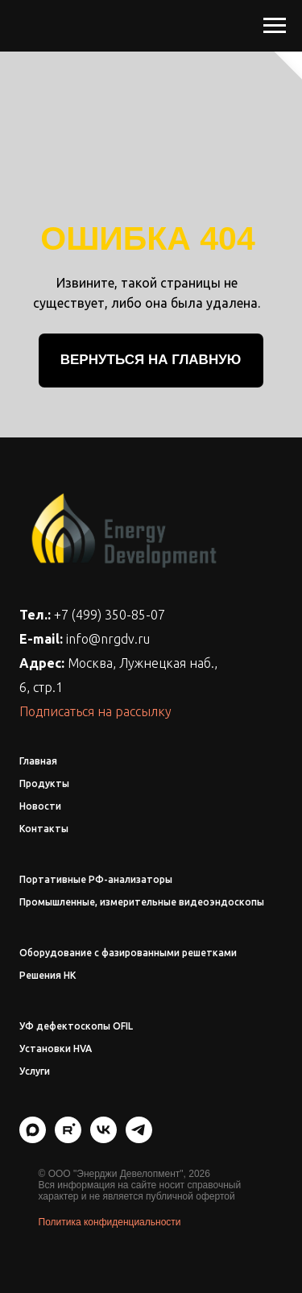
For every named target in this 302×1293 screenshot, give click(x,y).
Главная (38, 761)
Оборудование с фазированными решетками (128, 952)
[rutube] (68, 1139)
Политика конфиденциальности (110, 1222)
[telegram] (139, 1139)
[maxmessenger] (32, 1139)
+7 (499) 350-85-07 (109, 614)
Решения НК (47, 975)
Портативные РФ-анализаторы (95, 879)
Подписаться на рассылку (95, 711)
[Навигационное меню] (274, 26)
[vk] (103, 1139)
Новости (40, 806)
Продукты (44, 783)
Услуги (34, 1071)
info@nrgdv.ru (108, 639)
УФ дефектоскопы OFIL (76, 1026)
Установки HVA (55, 1048)
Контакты (43, 828)
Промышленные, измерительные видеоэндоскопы (141, 902)
